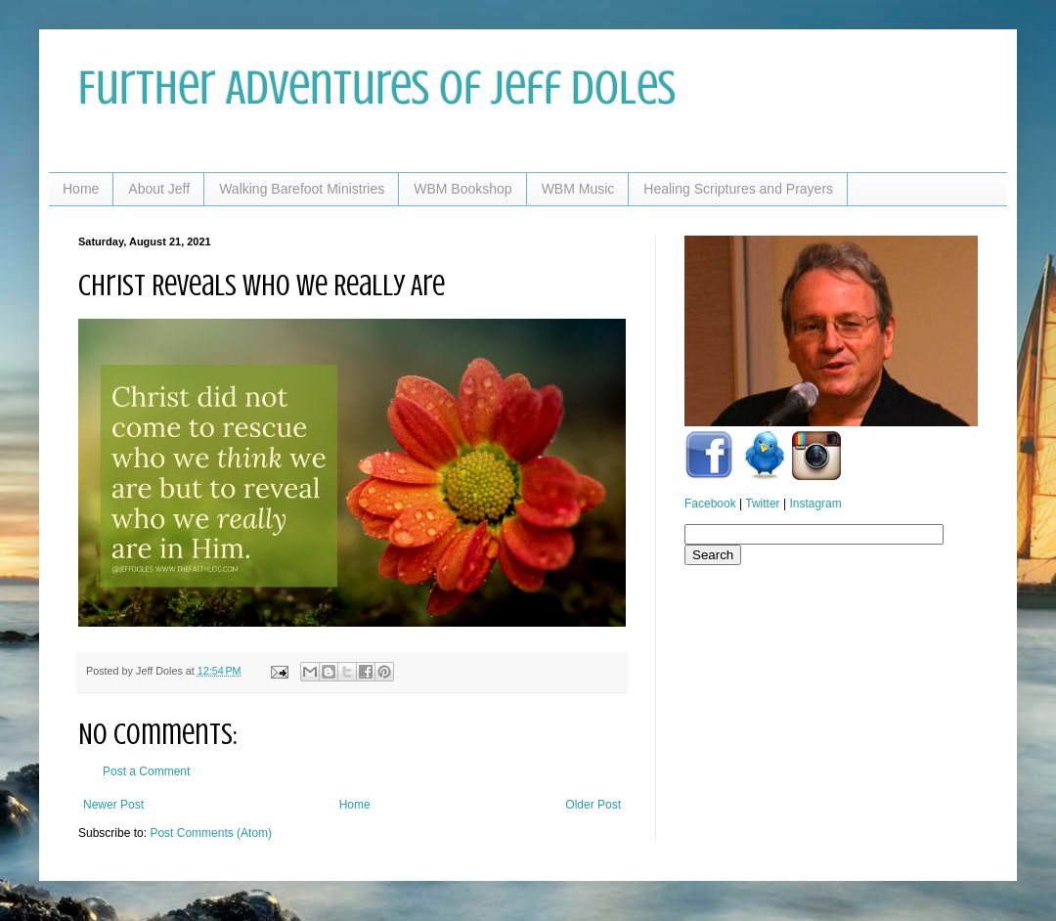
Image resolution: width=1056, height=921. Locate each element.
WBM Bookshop (462, 189)
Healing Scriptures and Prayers (738, 189)
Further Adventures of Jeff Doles (377, 88)
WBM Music (578, 189)
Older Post (593, 804)
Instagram (815, 503)
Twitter (762, 503)
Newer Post (113, 804)
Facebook (710, 503)
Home (81, 189)
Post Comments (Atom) (211, 833)
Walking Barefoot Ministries (301, 189)
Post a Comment (146, 771)
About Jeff (159, 189)
